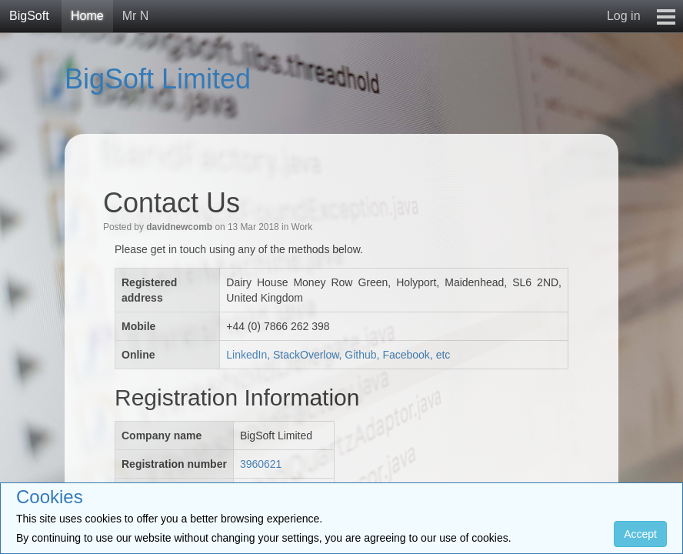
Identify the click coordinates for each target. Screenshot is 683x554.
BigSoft (29, 15)
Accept (640, 534)
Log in (624, 15)
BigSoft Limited (158, 79)
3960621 (261, 464)
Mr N (135, 15)
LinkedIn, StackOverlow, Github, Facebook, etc (338, 355)
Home (87, 15)
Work (302, 227)
